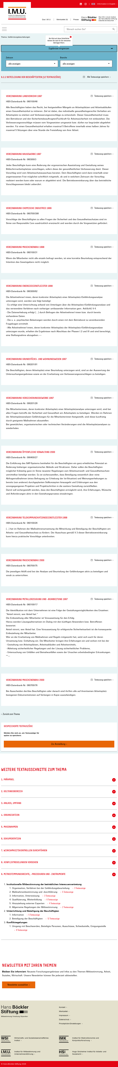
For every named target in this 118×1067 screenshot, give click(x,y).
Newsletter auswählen (18, 984)
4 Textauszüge (54, 903)
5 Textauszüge (67, 892)
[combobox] (87, 29)
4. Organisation (58, 815)
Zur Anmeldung (58, 743)
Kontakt (62, 1007)
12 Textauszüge (53, 918)
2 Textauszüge (67, 907)
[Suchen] (113, 29)
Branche (86, 61)
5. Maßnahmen (58, 827)
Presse (76, 19)
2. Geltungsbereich (58, 791)
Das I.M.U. (46, 19)
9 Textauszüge (21, 930)
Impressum (63, 1015)
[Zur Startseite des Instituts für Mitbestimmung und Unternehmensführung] (17, 18)
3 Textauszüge (79, 888)
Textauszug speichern (101, 96)
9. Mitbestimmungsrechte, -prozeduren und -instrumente (58, 874)
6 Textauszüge (52, 899)
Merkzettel (63, 1011)
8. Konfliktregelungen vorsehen (58, 862)
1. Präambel (58, 780)
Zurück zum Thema (11, 714)
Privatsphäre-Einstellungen (70, 1024)
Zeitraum (32, 61)
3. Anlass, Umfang (58, 803)
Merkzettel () (62, 19)
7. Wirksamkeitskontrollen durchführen (58, 851)
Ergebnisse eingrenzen (59, 48)
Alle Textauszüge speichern (96, 77)
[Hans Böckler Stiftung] (14, 1016)
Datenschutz (64, 1019)
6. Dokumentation (58, 839)
